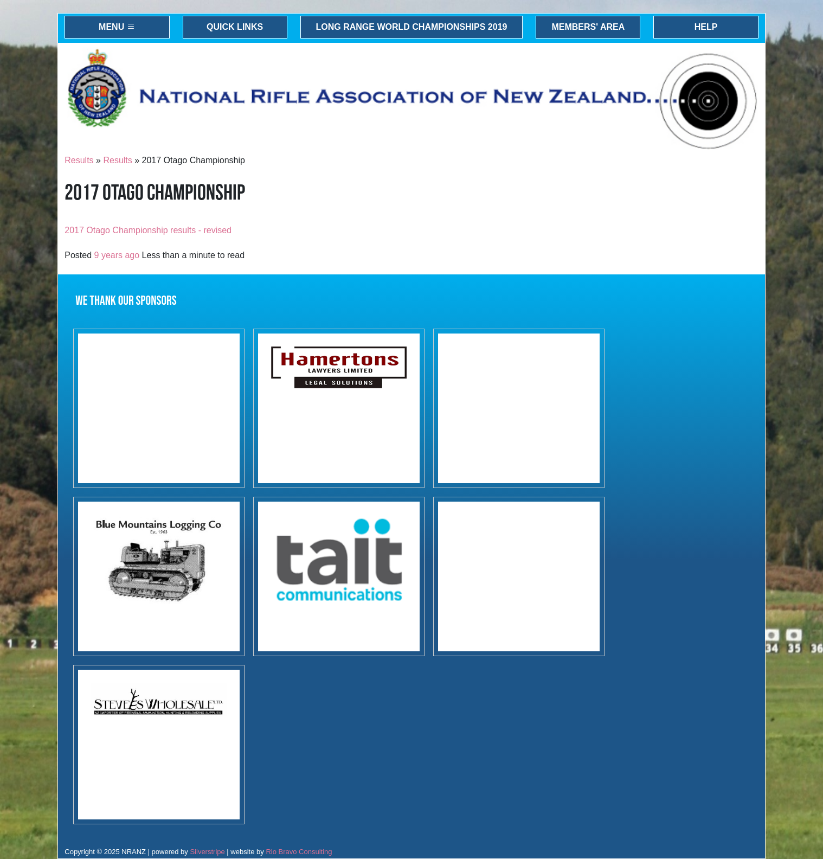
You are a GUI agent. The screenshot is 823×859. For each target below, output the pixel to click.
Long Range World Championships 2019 (411, 26)
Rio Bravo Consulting (299, 852)
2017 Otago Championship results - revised (148, 230)
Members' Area (588, 26)
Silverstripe (207, 852)
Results (79, 160)
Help (706, 26)
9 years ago (117, 255)
